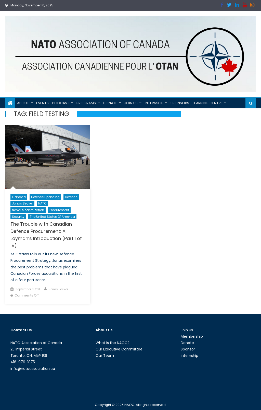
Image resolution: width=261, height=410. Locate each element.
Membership (192, 336)
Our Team (105, 355)
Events (42, 103)
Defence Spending (45, 197)
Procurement (59, 210)
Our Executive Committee (119, 349)
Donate (110, 103)
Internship (154, 103)
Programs (86, 103)
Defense (71, 197)
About (23, 103)
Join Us (131, 103)
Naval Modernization (28, 210)
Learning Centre (208, 103)
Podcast (60, 103)
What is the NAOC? (112, 342)
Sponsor (188, 349)
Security (18, 216)
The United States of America (52, 216)
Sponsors (180, 103)
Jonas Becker (22, 203)
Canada (19, 197)
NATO (42, 203)
